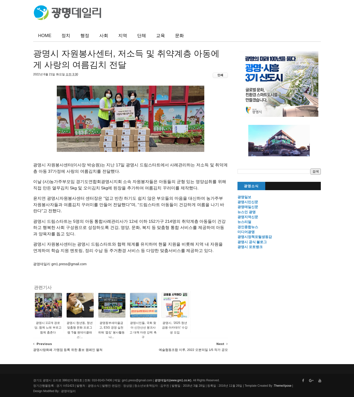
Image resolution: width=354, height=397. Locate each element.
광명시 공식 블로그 (252, 242)
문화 (179, 35)
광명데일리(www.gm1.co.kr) (173, 380)
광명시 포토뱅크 (250, 247)
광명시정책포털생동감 (254, 237)
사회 (103, 35)
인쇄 (220, 75)
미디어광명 (246, 232)
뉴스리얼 (244, 222)
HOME (44, 35)
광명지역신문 (247, 217)
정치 (65, 35)
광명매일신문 (247, 207)
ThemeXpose (282, 385)
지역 (122, 35)
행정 (84, 35)
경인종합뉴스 (247, 227)
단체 (141, 35)
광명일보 (244, 197)
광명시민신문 (247, 202)
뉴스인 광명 (246, 212)
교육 (160, 35)
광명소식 (251, 186)
